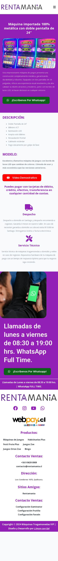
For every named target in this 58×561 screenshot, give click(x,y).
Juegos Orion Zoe (12, 449)
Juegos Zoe (28, 444)
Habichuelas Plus (36, 439)
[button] (54, 7)
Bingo (28, 449)
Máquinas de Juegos (13, 439)
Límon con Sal (41, 528)
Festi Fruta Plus (11, 444)
